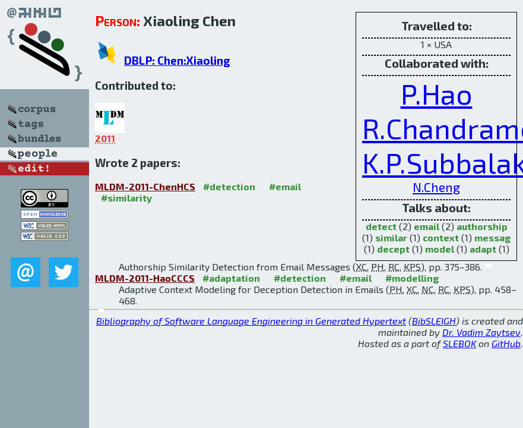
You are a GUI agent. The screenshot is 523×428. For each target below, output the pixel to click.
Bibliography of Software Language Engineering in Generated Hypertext (251, 320)
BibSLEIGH (434, 320)
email (426, 226)
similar (391, 237)
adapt (483, 248)
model (439, 248)
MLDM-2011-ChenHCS (145, 186)
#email (285, 186)
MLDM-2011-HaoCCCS (145, 278)
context (441, 237)
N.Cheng (436, 187)
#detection (229, 186)
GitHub (506, 343)
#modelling (412, 278)
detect (381, 226)
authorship (482, 226)
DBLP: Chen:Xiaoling (177, 60)
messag (492, 237)
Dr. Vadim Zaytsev (481, 332)
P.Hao (437, 93)
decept (393, 248)
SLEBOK (459, 343)
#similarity (126, 197)
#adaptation (231, 278)
